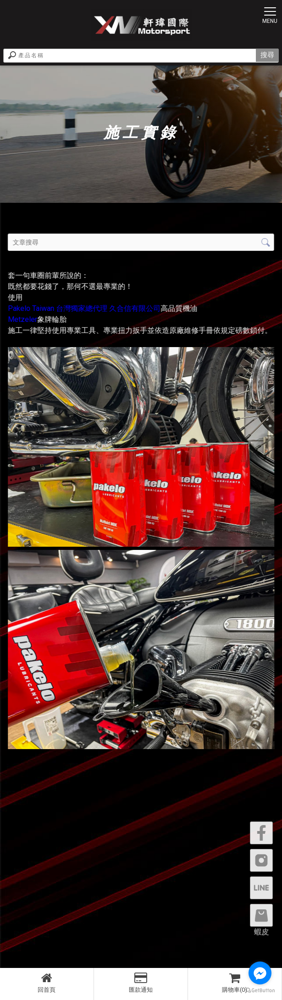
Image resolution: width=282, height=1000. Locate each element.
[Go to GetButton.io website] (260, 991)
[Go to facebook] (260, 973)
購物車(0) (234, 982)
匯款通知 (140, 982)
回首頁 (46, 982)
